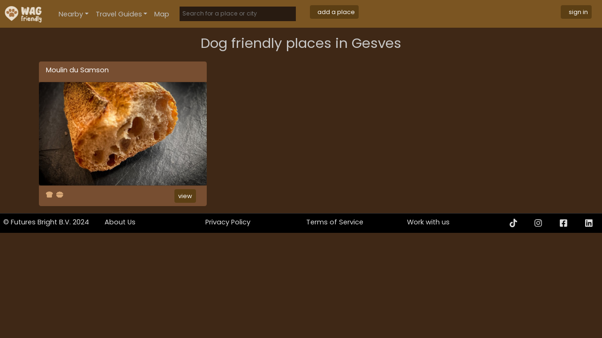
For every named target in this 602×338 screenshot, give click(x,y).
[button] (73, 14)
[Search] (238, 14)
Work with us (428, 222)
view (185, 196)
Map (161, 14)
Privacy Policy (227, 222)
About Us (120, 222)
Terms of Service (334, 222)
